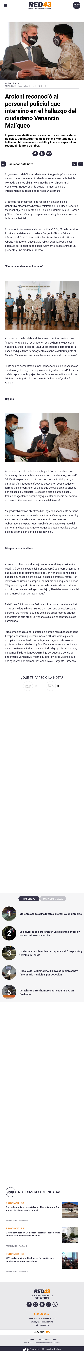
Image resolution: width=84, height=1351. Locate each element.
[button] (35, 153)
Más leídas (29, 898)
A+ (75, 164)
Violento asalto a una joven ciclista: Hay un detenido (50, 913)
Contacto (30, 1339)
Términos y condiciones (47, 1339)
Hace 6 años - (23, 86)
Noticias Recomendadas (39, 1192)
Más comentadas (53, 898)
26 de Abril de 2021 (13, 83)
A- (80, 164)
